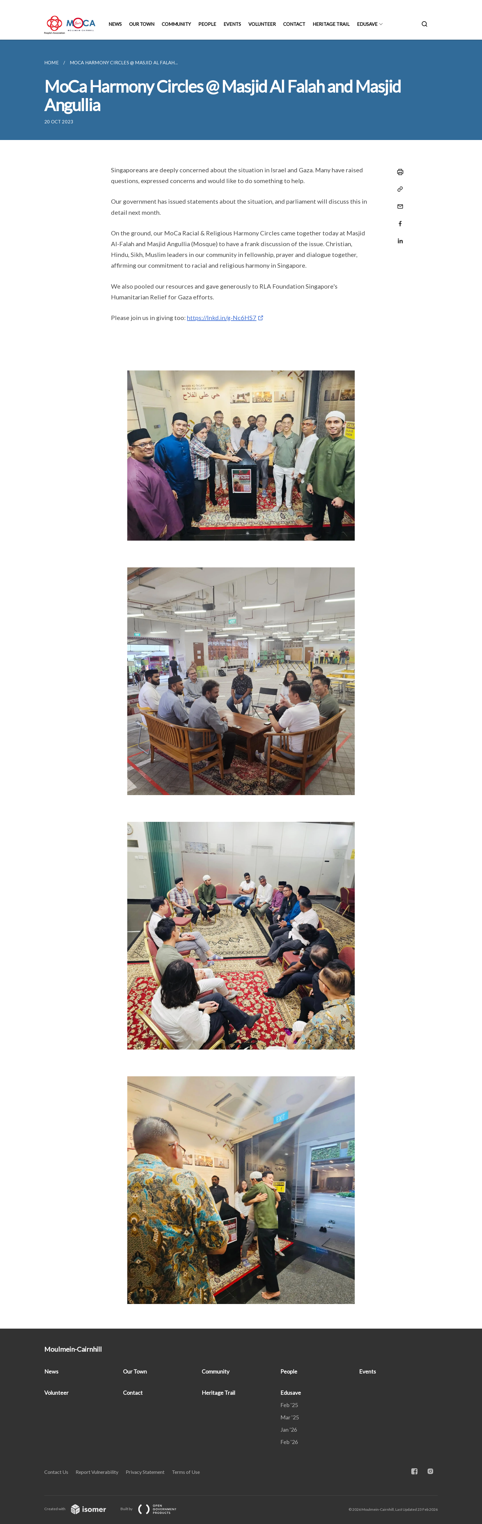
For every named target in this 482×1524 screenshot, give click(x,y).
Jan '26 (288, 1429)
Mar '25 (289, 1417)
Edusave (367, 24)
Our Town (141, 24)
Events (232, 24)
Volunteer (262, 24)
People (207, 24)
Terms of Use (186, 1472)
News (115, 24)
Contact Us (56, 1472)
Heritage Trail (331, 24)
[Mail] (398, 203)
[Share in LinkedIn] (398, 237)
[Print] (398, 172)
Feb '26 (289, 1441)
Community (176, 24)
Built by (153, 1508)
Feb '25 (289, 1405)
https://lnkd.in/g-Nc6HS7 (221, 317)
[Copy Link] (398, 189)
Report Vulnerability (97, 1472)
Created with (80, 1508)
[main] (241, 684)
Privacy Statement (145, 1472)
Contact (294, 24)
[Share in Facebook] (398, 220)
